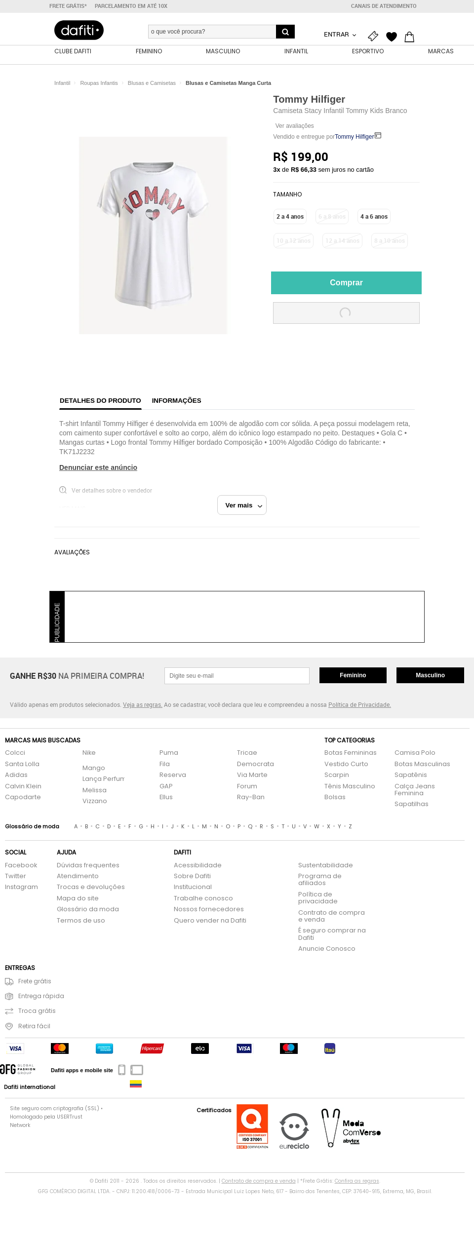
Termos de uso (81, 921)
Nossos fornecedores (209, 909)
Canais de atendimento (384, 5)
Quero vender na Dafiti (210, 921)
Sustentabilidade (325, 865)
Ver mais (244, 505)
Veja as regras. (142, 704)
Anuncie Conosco (327, 949)
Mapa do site (78, 898)
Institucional (193, 887)
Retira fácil (27, 1026)
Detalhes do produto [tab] (100, 400)
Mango (93, 768)
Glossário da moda (88, 909)
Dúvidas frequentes (88, 865)
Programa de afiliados (320, 880)
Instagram (21, 887)
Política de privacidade (318, 898)
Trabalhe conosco (203, 898)
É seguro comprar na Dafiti (332, 934)
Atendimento (78, 876)
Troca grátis (30, 1011)
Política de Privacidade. (359, 704)
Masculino (430, 675)
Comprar (346, 282)
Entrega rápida (34, 996)
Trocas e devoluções (91, 887)
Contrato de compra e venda (331, 916)
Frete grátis (28, 981)
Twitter (15, 876)
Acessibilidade (198, 865)
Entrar (337, 34)
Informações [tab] (176, 400)
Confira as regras (357, 1181)
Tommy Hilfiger (309, 99)
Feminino (353, 675)
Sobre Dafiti (192, 876)
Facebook (21, 865)
